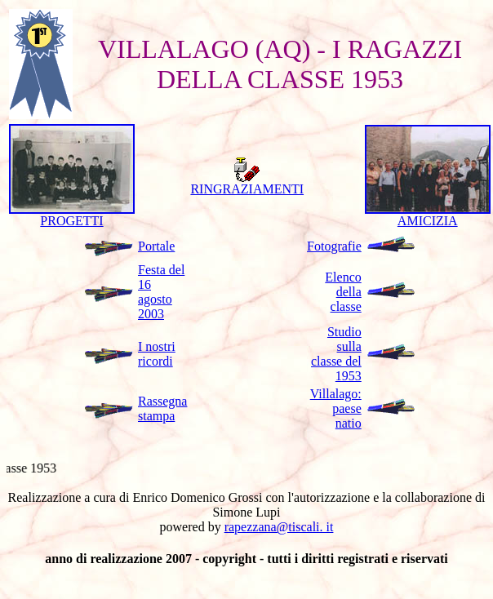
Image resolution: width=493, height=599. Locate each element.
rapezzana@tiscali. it (279, 527)
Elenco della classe (343, 291)
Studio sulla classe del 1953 (336, 354)
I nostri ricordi (156, 353)
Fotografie (334, 246)
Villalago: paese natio (336, 408)
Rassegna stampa (162, 408)
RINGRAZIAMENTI (247, 183)
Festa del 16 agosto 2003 (161, 292)
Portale (156, 246)
